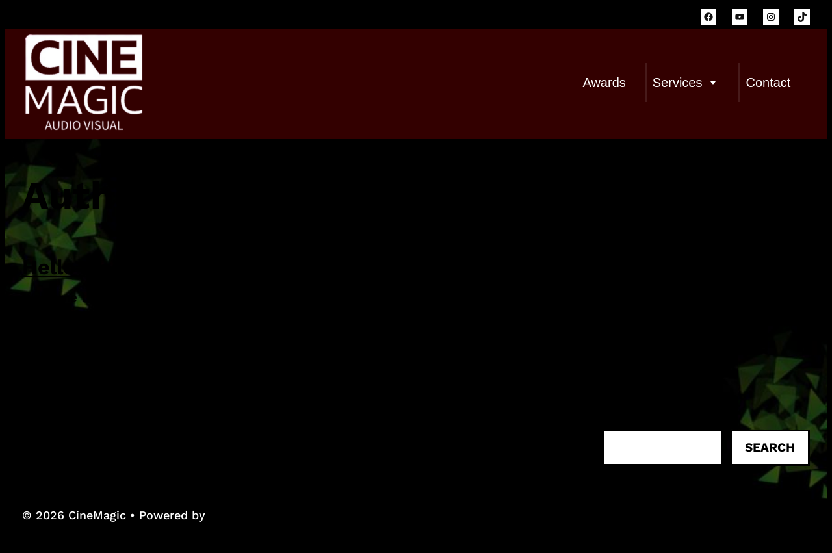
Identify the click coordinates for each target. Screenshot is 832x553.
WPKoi (227, 515)
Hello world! (84, 267)
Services (686, 82)
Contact (768, 82)
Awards (603, 82)
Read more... (60, 345)
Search (770, 447)
